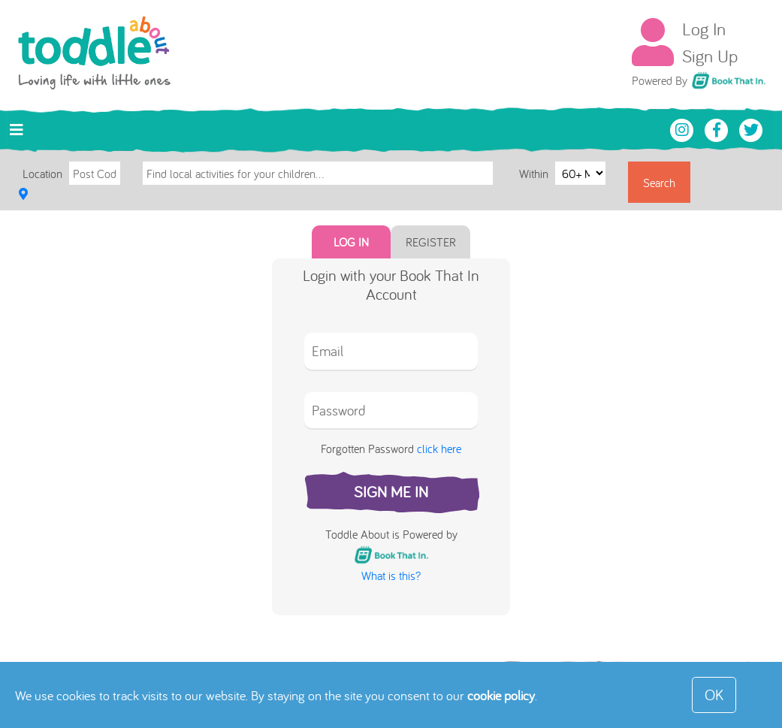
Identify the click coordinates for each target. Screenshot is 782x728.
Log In (704, 28)
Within (535, 172)
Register (431, 241)
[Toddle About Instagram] (683, 128)
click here (439, 448)
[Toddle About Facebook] (718, 128)
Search (659, 182)
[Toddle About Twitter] (751, 128)
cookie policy (501, 695)
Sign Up (710, 55)
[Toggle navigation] (16, 130)
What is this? (391, 575)
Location (42, 173)
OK (714, 694)
